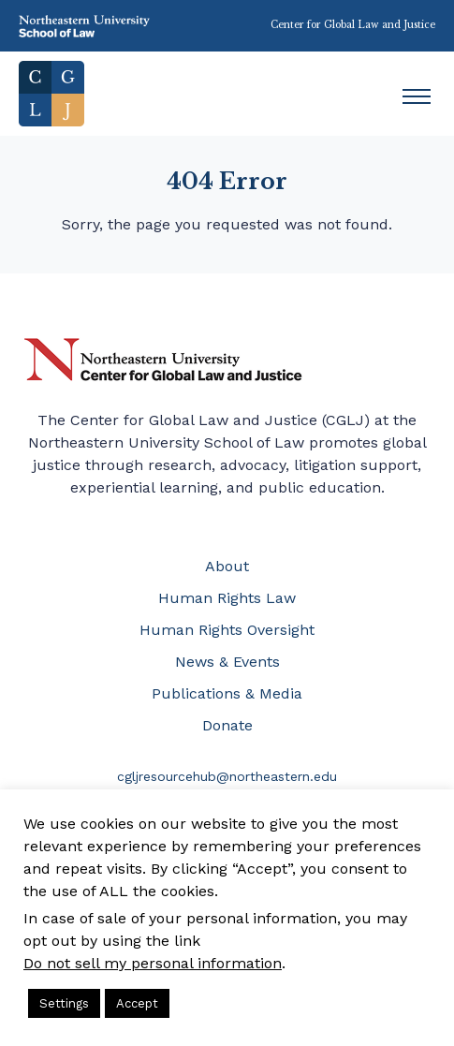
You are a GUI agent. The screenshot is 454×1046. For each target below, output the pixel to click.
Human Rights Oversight (227, 630)
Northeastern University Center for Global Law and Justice (163, 360)
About (227, 566)
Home (51, 93)
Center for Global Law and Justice (353, 25)
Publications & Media (227, 693)
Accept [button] (137, 1003)
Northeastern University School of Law (84, 25)
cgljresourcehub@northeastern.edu (227, 776)
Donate (227, 725)
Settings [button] (64, 1003)
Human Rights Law (227, 598)
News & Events (227, 661)
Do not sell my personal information (152, 963)
